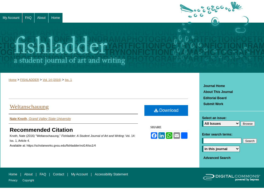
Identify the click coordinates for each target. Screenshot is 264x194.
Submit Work (213, 104)
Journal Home (214, 86)
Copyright (28, 180)
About (29, 174)
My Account (80, 174)
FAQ (43, 174)
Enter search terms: (217, 134)
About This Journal (218, 92)
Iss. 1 (68, 79)
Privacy (13, 180)
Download (166, 110)
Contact (59, 174)
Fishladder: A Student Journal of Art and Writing (132, 48)
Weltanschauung (29, 106)
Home (12, 79)
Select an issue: (214, 118)
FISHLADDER (29, 79)
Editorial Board (215, 98)
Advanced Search (217, 158)
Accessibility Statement (111, 174)
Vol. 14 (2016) (52, 79)
